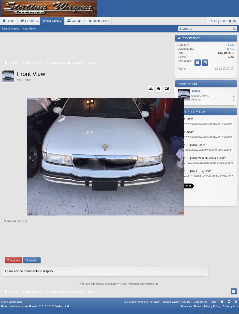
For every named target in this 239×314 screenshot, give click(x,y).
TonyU (6, 220)
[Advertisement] (87, 47)
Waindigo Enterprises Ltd (143, 283)
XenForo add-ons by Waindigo (98, 283)
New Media (29, 28)
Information (31, 260)
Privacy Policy (211, 309)
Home (222, 305)
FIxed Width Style (11, 304)
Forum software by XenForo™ (35, 309)
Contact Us (200, 304)
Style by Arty (230, 309)
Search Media (10, 28)
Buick (231, 44)
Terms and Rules (191, 309)
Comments (13, 260)
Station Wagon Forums (176, 304)
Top (229, 305)
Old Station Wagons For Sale (141, 304)
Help (213, 304)
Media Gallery (52, 21)
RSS (236, 305)
